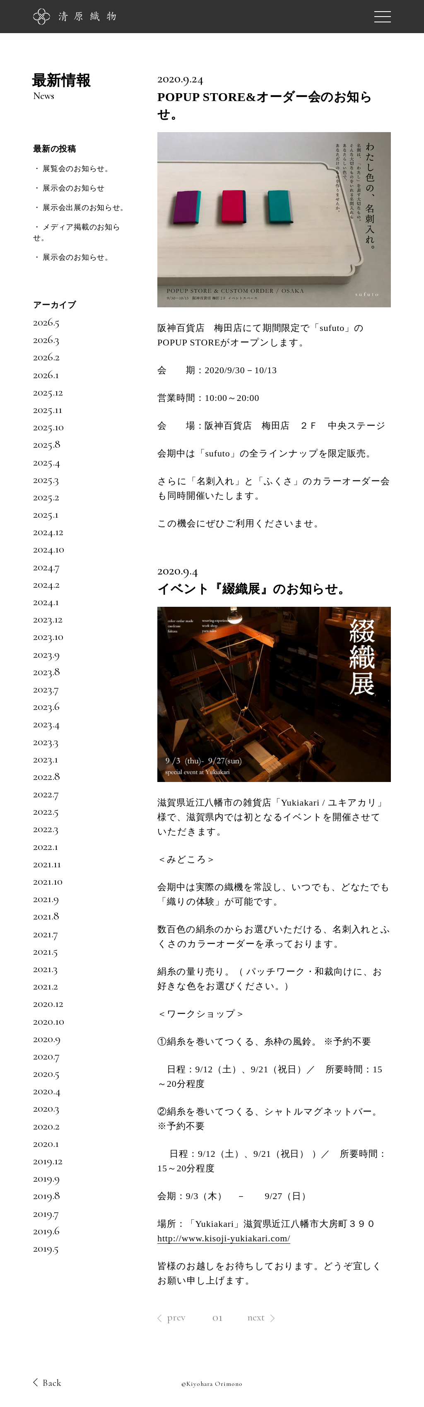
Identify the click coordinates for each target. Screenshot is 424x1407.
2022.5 (46, 811)
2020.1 (46, 1143)
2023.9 (46, 654)
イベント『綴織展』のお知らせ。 (254, 589)
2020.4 (46, 1091)
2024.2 (46, 584)
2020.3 (46, 1108)
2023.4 (46, 724)
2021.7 (45, 934)
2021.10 (48, 881)
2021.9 (46, 898)
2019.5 (46, 1248)
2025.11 (47, 409)
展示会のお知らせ (74, 188)
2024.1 (46, 601)
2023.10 (48, 636)
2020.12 (48, 1003)
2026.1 (46, 374)
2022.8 (46, 776)
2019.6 (46, 1231)
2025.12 (48, 392)
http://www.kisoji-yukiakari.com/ (223, 1238)
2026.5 (46, 322)
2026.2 (46, 357)
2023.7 (46, 689)
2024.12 (48, 531)
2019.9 (46, 1178)
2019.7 (46, 1213)
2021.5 (45, 951)
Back (47, 1383)
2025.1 (45, 514)
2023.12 (48, 619)
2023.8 (46, 671)
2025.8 (46, 444)
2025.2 (46, 497)
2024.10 (48, 549)
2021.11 (47, 864)
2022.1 (45, 846)
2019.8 (46, 1195)
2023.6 (46, 706)
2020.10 (48, 1021)
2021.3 (45, 968)
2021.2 (45, 986)
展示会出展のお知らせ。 (85, 207)
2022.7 (46, 794)
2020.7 (46, 1056)
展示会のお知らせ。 (77, 257)
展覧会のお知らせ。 (77, 168)
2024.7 (46, 567)
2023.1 (45, 759)
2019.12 (48, 1161)
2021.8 (46, 916)
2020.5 (46, 1073)
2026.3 (46, 339)
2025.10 (48, 427)
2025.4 (46, 462)
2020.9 (46, 1038)
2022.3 (45, 828)
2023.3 (45, 741)
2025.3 (46, 479)
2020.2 (46, 1126)
